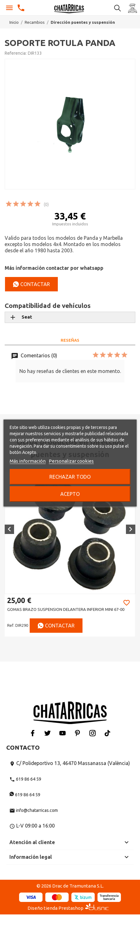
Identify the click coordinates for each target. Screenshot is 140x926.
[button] (9, 529)
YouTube (62, 733)
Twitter (47, 733)
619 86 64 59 (25, 779)
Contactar (31, 284)
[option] (70, 554)
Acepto (70, 494)
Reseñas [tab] (70, 340)
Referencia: (16, 53)
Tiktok (107, 733)
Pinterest (77, 733)
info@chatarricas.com (33, 810)
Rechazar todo (70, 477)
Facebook (32, 733)
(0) (46, 204)
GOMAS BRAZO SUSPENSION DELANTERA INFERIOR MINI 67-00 (65, 609)
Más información (28, 461)
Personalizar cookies (71, 461)
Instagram (92, 733)
